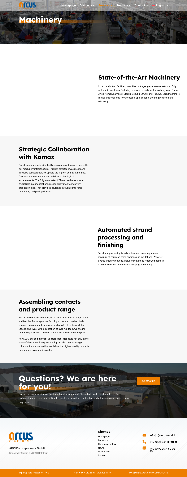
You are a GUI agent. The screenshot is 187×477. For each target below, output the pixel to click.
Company (86, 6)
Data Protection (35, 472)
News (101, 448)
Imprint (22, 472)
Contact (102, 455)
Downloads (104, 451)
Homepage (68, 6)
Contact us (142, 6)
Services (104, 6)
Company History (107, 444)
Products (122, 6)
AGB (47, 472)
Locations (103, 440)
